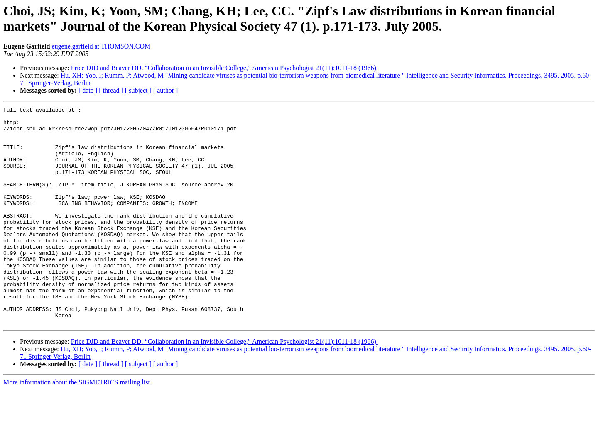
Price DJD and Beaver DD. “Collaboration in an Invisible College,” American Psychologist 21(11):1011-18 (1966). (224, 67)
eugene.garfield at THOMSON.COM (100, 46)
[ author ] (165, 90)
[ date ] (87, 90)
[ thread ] (111, 90)
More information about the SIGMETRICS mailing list (76, 425)
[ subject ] (138, 90)
